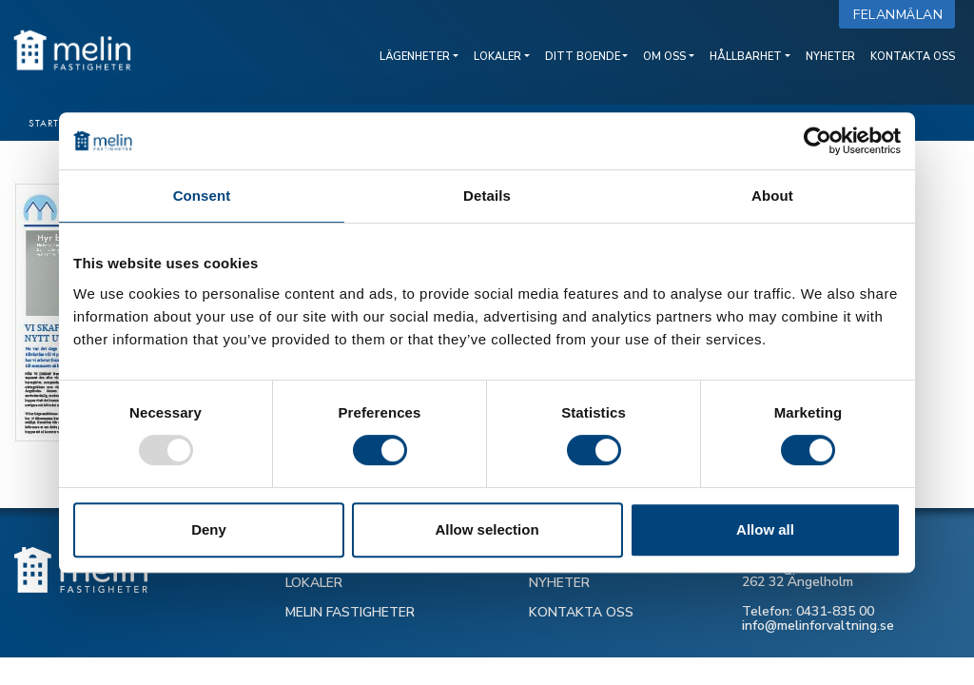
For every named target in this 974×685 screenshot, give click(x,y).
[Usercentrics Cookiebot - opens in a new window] (817, 141)
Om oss (664, 56)
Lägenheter (415, 56)
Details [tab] (487, 195)
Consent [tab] (202, 195)
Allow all (765, 529)
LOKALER (313, 583)
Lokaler (497, 56)
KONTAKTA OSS (581, 612)
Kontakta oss (912, 56)
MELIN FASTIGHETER (350, 612)
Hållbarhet (746, 56)
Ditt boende (582, 56)
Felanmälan (902, 15)
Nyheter (830, 56)
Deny (208, 529)
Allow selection (486, 529)
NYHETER (559, 583)
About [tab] (772, 195)
